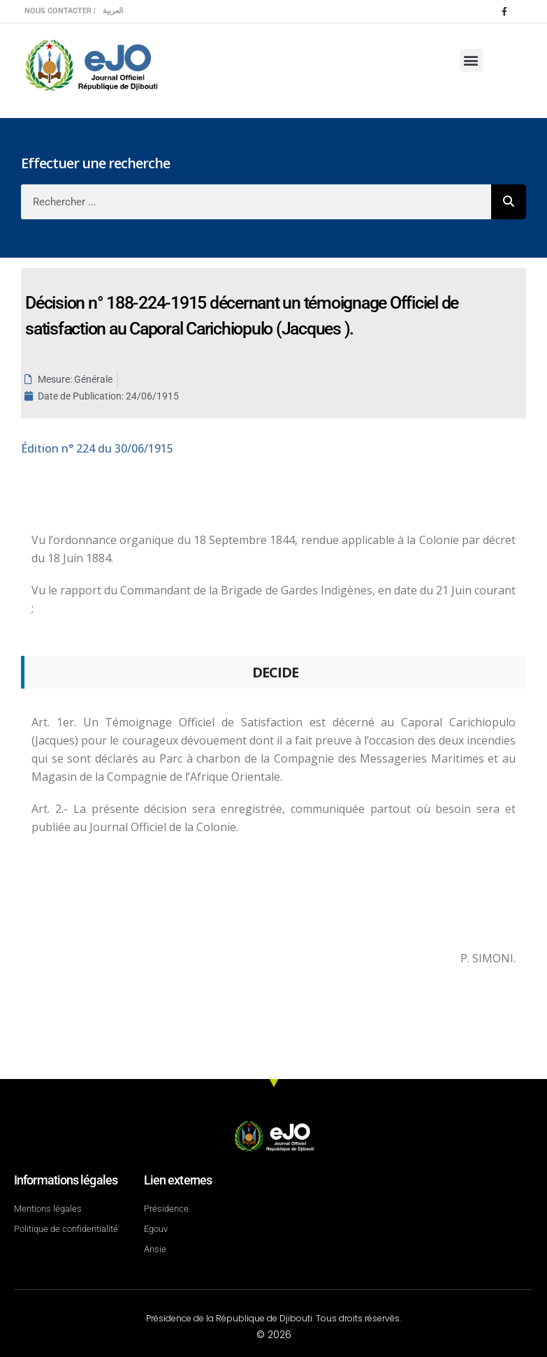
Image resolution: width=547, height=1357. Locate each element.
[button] (471, 60)
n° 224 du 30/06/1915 (97, 448)
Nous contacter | (60, 10)
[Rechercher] (508, 201)
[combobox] (256, 201)
